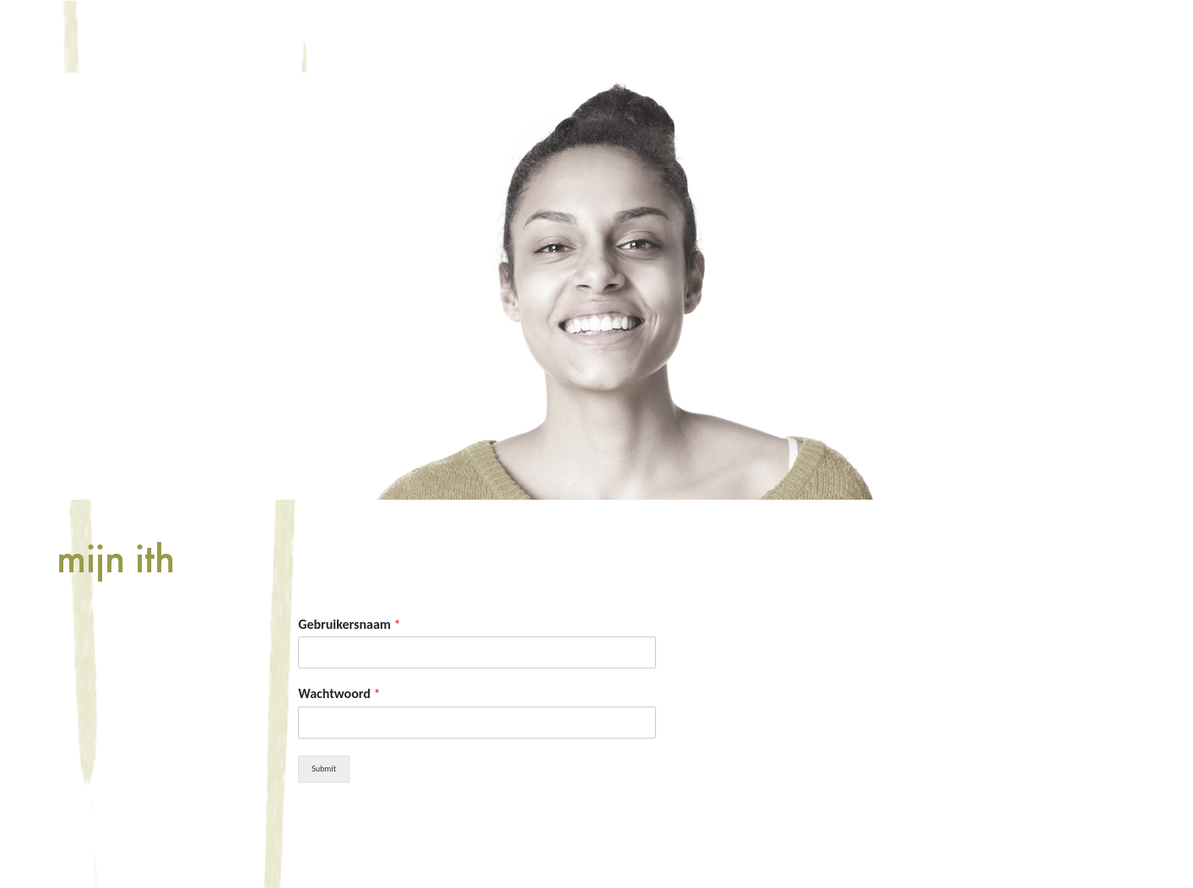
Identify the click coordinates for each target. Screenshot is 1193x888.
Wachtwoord (339, 693)
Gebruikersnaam (349, 624)
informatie (310, 35)
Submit (324, 768)
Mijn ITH (633, 35)
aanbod (428, 35)
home (200, 35)
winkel (529, 35)
